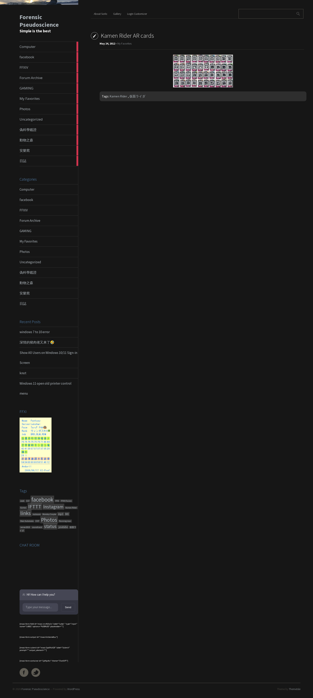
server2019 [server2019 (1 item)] (25, 527)
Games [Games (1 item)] (23, 507)
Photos (25, 251)
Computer (27, 189)
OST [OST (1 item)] (37, 521)
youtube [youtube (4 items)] (63, 527)
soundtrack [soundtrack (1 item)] (37, 527)
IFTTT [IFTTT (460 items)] (34, 506)
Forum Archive (30, 220)
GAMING (25, 231)
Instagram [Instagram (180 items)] (53, 507)
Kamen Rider (118, 96)
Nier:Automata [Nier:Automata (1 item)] (27, 521)
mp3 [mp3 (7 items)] (60, 514)
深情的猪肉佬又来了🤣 (37, 342)
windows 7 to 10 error (35, 332)
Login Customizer (137, 14)
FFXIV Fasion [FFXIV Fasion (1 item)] (66, 501)
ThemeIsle (294, 689)
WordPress (73, 689)
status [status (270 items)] (50, 526)
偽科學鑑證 (28, 272)
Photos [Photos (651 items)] (49, 519)
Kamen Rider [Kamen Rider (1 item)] (71, 507)
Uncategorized (30, 262)
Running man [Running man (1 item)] (65, 521)
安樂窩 (25, 293)
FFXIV (24, 210)
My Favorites (29, 241)
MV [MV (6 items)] (67, 514)
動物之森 (26, 283)
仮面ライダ (137, 96)
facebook (26, 200)
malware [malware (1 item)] (37, 514)
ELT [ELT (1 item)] (27, 501)
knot (23, 373)
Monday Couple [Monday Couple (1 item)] (49, 514)
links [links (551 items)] (25, 513)
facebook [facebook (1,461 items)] (42, 499)
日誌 (23, 303)
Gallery (117, 14)
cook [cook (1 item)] (22, 501)
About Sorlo (100, 14)
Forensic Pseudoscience (39, 20)
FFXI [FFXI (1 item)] (57, 501)
